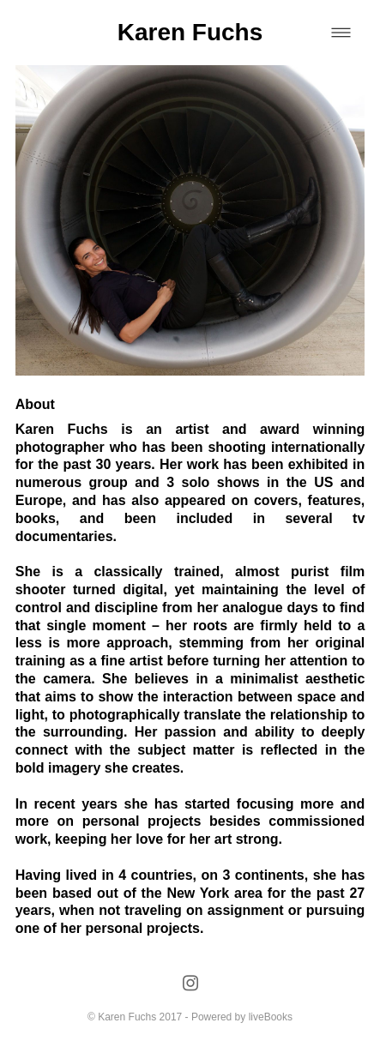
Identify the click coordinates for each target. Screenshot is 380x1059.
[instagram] (190, 984)
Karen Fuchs (190, 32)
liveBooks (271, 1017)
